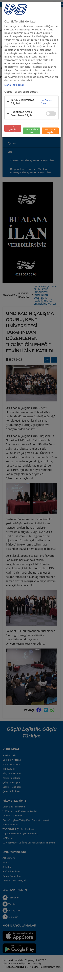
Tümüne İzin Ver (31, 131)
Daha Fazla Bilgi (14, 84)
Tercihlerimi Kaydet (50, 131)
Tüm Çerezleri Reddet (13, 128)
